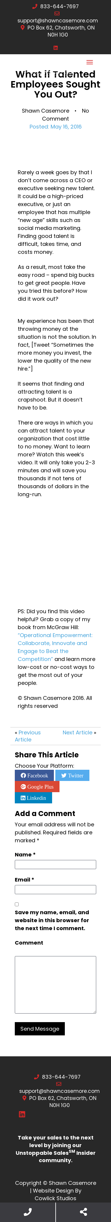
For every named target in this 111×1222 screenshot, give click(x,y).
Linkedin (35, 797)
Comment (29, 942)
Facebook (37, 775)
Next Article (77, 732)
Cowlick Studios (55, 1198)
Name (25, 854)
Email (24, 879)
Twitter (75, 775)
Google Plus (40, 786)
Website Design (53, 1190)
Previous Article (28, 736)
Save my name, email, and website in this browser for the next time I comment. (52, 920)
